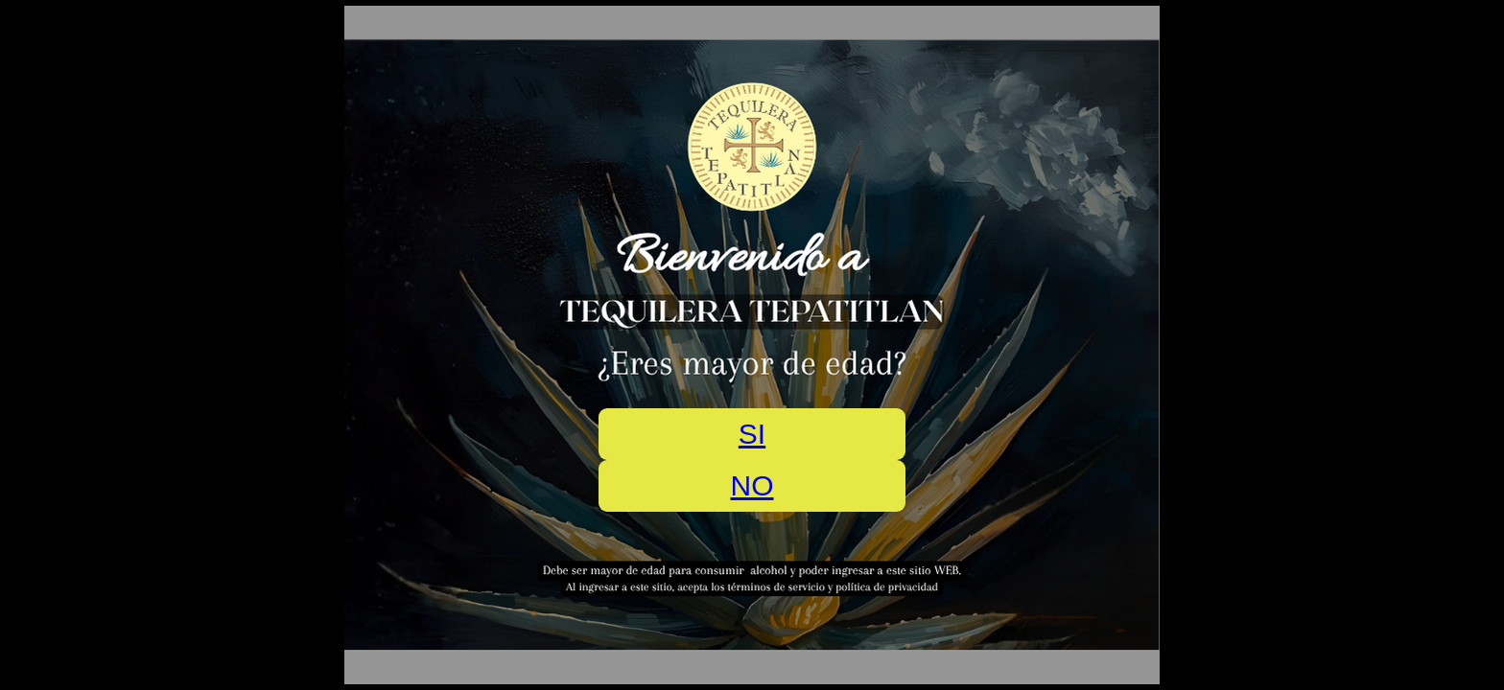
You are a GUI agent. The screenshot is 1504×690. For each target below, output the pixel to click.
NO (752, 485)
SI (752, 433)
